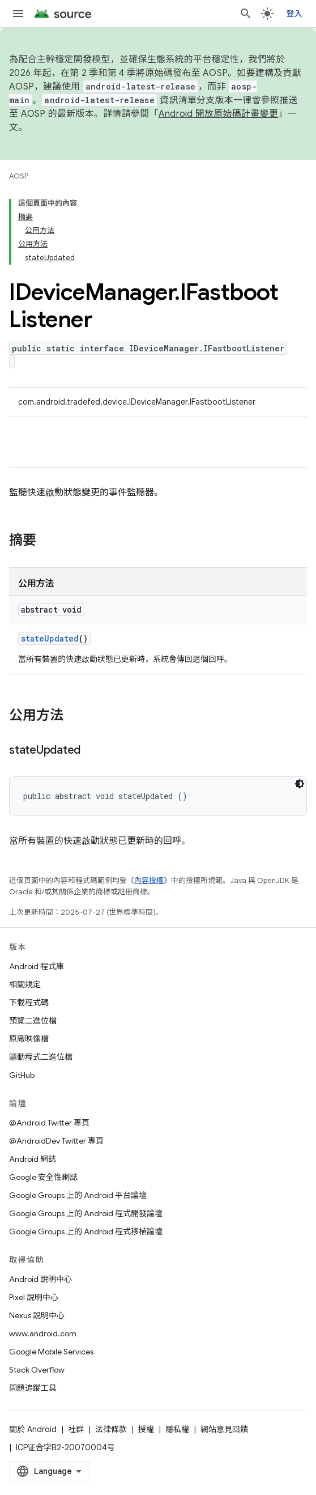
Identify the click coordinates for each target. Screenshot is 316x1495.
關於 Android (33, 1429)
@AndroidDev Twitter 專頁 (56, 1141)
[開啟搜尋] (246, 13)
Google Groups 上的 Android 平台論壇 (78, 1195)
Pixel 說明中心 (33, 1297)
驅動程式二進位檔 (40, 1057)
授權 (146, 1429)
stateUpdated (50, 638)
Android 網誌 (32, 1159)
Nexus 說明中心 (37, 1315)
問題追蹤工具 (33, 1388)
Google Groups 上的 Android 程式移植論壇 (86, 1231)
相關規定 (25, 984)
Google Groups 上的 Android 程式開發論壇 (86, 1213)
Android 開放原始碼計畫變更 (218, 114)
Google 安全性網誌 (43, 1177)
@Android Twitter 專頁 (49, 1123)
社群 (76, 1429)
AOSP (18, 176)
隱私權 (177, 1429)
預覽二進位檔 (33, 1021)
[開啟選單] (18, 13)
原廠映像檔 (29, 1039)
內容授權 (149, 880)
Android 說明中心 (40, 1279)
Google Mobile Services (51, 1352)
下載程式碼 (29, 1002)
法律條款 (111, 1429)
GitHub (22, 1075)
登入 (295, 14)
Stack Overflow (37, 1370)
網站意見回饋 (224, 1429)
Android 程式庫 (36, 966)
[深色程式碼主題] (299, 784)
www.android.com (42, 1333)
